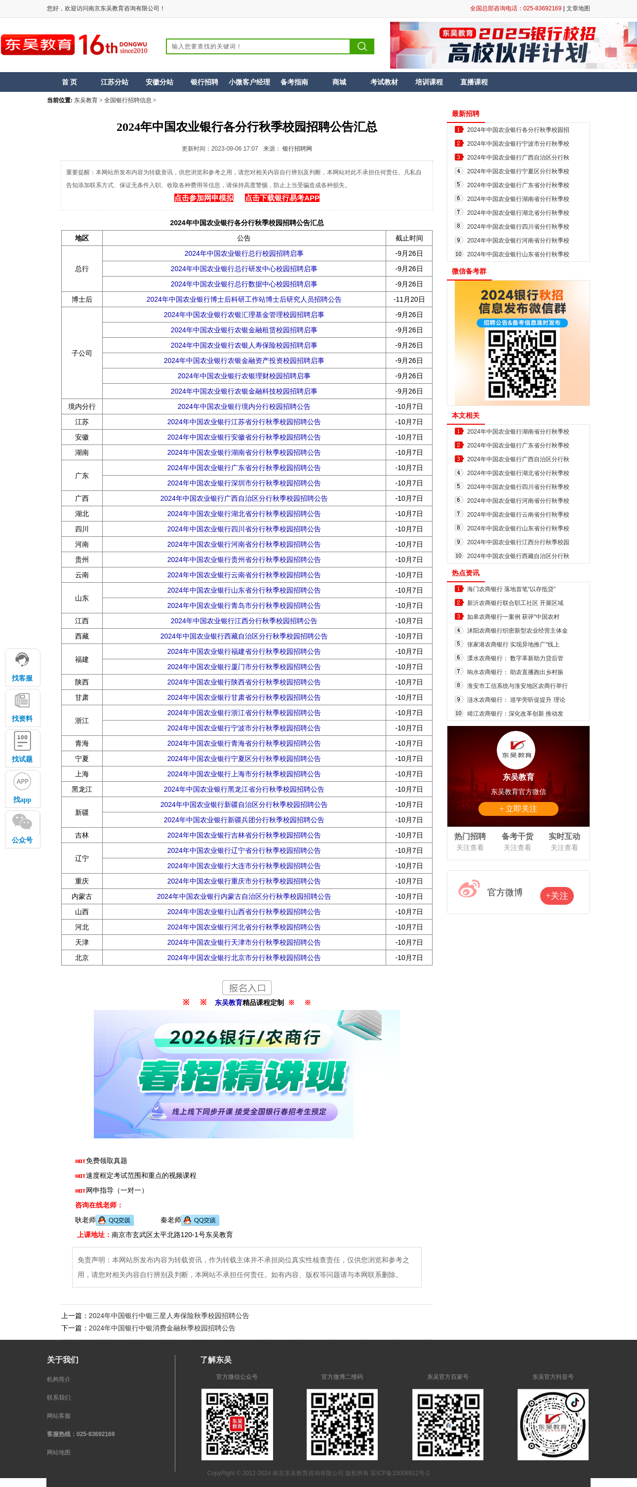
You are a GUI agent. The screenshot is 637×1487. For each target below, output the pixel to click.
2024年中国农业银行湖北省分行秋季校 (518, 212)
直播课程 (474, 82)
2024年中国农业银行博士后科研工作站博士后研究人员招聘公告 (244, 299)
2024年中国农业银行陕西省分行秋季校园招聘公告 (244, 682)
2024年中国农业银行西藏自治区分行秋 (518, 556)
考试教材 (384, 82)
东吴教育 (86, 100)
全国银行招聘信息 (128, 100)
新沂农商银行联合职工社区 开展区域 (515, 603)
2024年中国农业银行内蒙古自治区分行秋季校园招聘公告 (244, 896)
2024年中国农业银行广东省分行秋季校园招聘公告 (244, 468)
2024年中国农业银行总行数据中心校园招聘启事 (244, 284)
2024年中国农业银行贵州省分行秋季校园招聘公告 (244, 559)
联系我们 (59, 1397)
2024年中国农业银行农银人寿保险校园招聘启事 (244, 345)
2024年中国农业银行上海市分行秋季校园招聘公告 (244, 774)
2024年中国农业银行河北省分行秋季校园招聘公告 (244, 927)
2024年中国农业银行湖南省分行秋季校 (518, 199)
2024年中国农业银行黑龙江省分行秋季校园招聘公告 (244, 789)
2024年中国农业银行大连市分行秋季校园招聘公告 (244, 866)
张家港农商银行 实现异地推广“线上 (513, 644)
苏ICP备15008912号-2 (400, 1473)
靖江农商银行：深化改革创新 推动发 (515, 713)
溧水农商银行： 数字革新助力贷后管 (515, 658)
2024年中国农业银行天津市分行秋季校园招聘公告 (244, 942)
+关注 (557, 896)
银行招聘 (204, 82)
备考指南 (294, 82)
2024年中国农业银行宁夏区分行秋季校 (518, 171)
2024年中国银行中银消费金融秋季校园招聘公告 (162, 1328)
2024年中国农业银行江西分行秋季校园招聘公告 (244, 621)
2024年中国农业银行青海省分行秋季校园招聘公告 (244, 743)
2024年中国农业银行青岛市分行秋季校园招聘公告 (244, 605)
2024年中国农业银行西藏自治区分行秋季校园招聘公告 (244, 636)
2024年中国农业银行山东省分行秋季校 (518, 254)
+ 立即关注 (518, 808)
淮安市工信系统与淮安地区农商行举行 (517, 686)
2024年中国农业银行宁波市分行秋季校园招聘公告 (244, 728)
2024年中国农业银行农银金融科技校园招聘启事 (244, 391)
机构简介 (59, 1379)
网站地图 (59, 1452)
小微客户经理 (249, 82)
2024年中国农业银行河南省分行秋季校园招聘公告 (244, 544)
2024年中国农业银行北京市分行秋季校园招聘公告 (244, 958)
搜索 (362, 46)
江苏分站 (114, 82)
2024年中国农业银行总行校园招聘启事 (244, 253)
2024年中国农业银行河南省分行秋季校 (518, 240)
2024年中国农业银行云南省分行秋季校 (518, 514)
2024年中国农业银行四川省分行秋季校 (518, 226)
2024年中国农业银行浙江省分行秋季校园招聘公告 (244, 713)
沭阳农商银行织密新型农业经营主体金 (517, 630)
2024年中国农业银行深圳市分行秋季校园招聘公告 (244, 483)
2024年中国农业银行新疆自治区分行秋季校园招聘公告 (244, 804)
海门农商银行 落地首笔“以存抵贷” (511, 589)
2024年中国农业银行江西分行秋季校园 (518, 542)
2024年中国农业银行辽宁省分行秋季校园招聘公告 (244, 850)
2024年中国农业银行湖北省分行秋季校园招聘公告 (244, 514)
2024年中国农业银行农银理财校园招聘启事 (244, 376)
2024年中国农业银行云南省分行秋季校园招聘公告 (244, 575)
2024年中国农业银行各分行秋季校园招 (518, 129)
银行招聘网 (297, 148)
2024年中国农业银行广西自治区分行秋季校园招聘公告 (244, 498)
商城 (339, 82)
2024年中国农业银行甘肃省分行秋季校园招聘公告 (244, 697)
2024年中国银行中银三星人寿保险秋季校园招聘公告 (169, 1316)
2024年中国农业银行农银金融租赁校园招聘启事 (244, 330)
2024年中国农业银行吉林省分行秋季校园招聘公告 (244, 835)
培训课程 (429, 82)
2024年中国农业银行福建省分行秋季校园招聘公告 (244, 651)
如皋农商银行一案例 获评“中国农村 (513, 616)
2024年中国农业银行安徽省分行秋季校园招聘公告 (244, 437)
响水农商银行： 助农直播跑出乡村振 (515, 672)
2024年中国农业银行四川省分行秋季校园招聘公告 (244, 529)
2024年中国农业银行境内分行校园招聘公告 (244, 406)
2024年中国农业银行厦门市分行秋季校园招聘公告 (244, 667)
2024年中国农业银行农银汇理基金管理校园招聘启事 (244, 315)
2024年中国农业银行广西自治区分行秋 (518, 157)
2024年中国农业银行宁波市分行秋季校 (518, 143)
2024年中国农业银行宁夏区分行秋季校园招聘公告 (244, 759)
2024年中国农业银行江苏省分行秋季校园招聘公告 (244, 422)
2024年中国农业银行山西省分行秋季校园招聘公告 (244, 912)
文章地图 (578, 8)
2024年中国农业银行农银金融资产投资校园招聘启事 (244, 360)
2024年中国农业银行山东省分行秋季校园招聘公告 (244, 590)
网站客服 (59, 1415)
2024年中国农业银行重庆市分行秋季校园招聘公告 (244, 881)
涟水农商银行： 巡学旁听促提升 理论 (516, 699)
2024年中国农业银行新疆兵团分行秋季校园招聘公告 (244, 820)
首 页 (70, 82)
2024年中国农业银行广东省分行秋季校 (518, 185)
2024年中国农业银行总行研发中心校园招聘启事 (244, 269)
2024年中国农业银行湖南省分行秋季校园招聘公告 (244, 452)
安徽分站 (159, 82)
